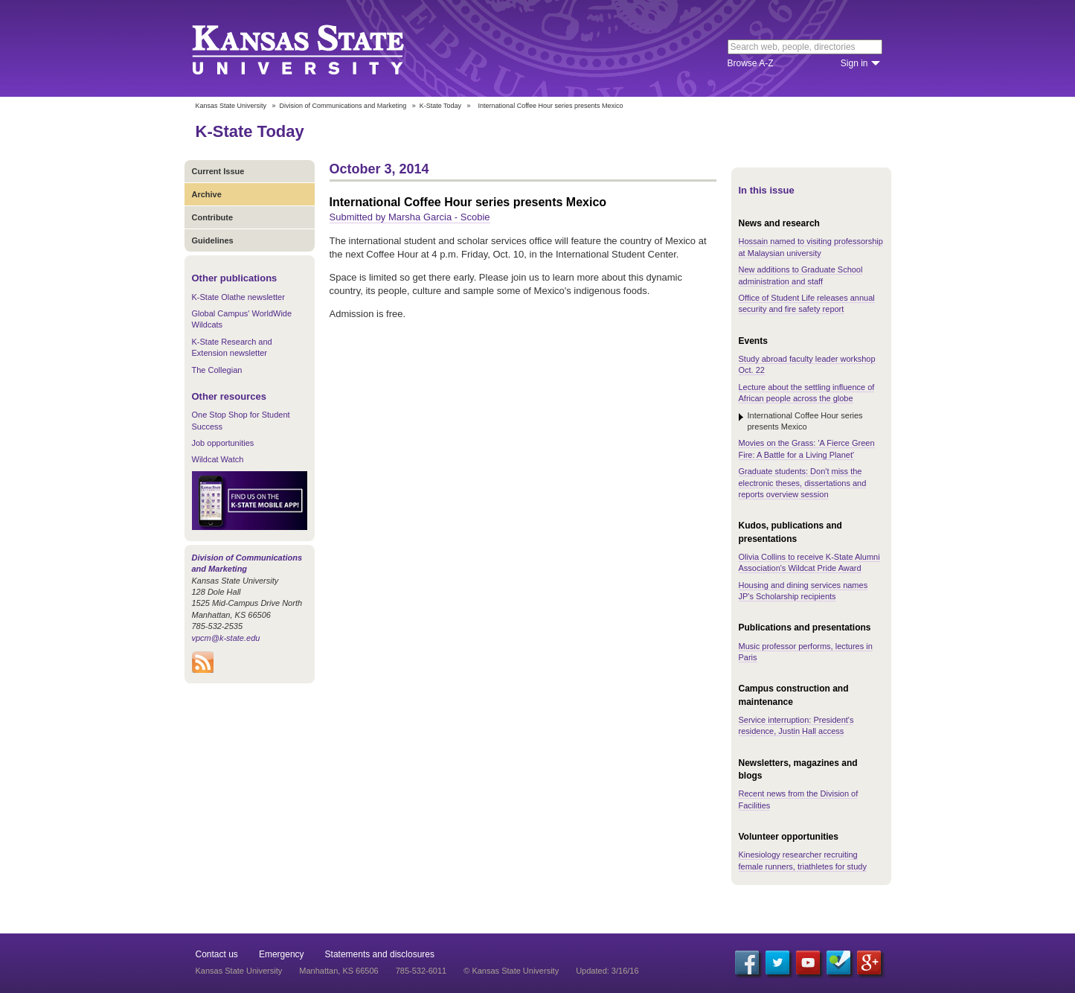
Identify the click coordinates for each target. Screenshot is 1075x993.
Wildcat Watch (218, 459)
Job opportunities (223, 442)
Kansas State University (316, 48)
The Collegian (217, 369)
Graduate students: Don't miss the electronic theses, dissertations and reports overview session (803, 483)
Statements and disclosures (379, 954)
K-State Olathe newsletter (238, 297)
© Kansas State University (511, 970)
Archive (207, 194)
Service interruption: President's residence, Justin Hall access (796, 725)
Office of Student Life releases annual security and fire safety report (807, 303)
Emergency (281, 954)
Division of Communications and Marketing (343, 105)
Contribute (213, 217)
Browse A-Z (751, 63)
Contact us (217, 954)
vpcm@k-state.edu (226, 637)
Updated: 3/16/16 (607, 970)
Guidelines (213, 240)
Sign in (854, 63)
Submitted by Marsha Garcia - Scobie (410, 217)
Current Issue (218, 171)
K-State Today (440, 105)
